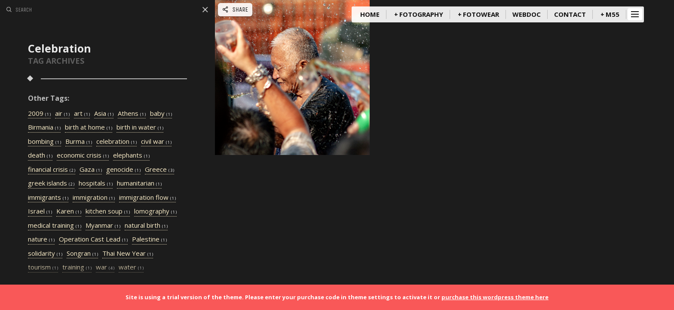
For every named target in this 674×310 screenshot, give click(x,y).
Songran (82, 253)
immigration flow (147, 198)
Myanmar (103, 225)
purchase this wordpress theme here (494, 297)
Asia (103, 114)
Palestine (149, 239)
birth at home (88, 127)
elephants (131, 155)
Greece (159, 170)
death (40, 155)
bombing (44, 142)
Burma (78, 142)
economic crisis (83, 155)
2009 (39, 114)
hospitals (96, 183)
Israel (40, 211)
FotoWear (481, 14)
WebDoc (526, 14)
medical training (54, 225)
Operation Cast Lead (93, 239)
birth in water (139, 127)
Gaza (91, 170)
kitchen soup (108, 211)
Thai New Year (127, 253)
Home (370, 14)
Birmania (44, 127)
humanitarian (139, 183)
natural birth (146, 225)
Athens (132, 114)
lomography (155, 211)
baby (161, 114)
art (82, 114)
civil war (156, 142)
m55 (612, 14)
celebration (116, 142)
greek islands (51, 183)
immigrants (48, 198)
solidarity (45, 253)
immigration (94, 198)
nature (41, 239)
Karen (68, 211)
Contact (570, 14)
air (62, 114)
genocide (123, 170)
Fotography (421, 14)
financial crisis (51, 170)
